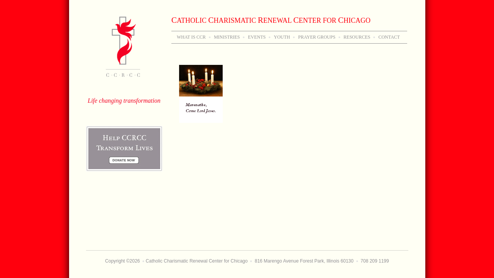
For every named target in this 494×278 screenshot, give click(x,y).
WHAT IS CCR (191, 37)
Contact (389, 37)
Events (257, 37)
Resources (356, 37)
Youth (282, 37)
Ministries (227, 37)
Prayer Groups (316, 37)
